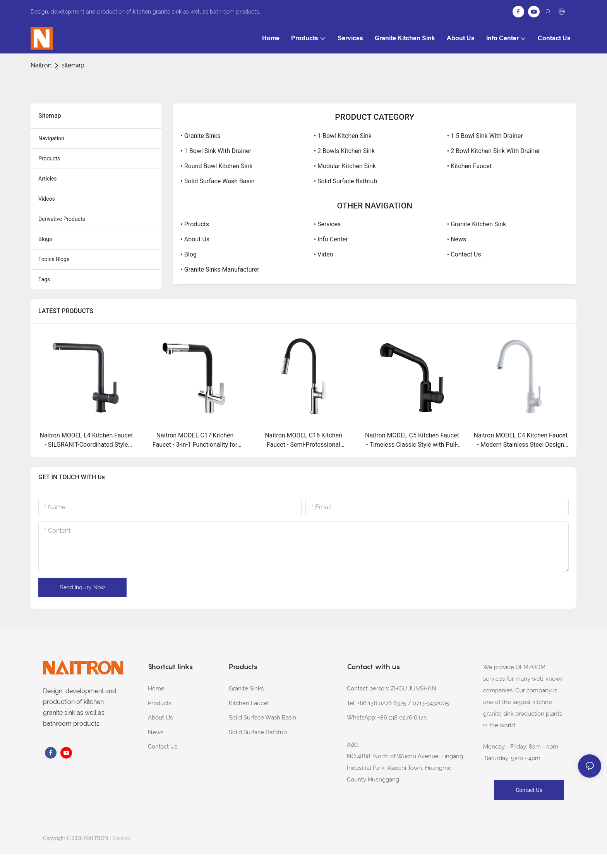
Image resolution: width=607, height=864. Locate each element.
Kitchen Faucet (249, 703)
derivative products (61, 219)
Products (159, 703)
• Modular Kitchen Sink (345, 166)
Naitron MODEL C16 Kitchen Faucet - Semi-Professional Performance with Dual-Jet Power (303, 440)
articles (47, 179)
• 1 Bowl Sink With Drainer (216, 151)
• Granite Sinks (201, 135)
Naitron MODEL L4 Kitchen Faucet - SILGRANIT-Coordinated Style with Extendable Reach (86, 440)
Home (156, 688)
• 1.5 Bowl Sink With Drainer (485, 135)
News (155, 732)
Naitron (41, 65)
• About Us (195, 239)
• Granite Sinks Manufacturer (220, 269)
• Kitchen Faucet (469, 166)
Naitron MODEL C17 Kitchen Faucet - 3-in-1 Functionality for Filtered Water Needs (195, 440)
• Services (327, 224)
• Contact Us (464, 254)
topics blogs (53, 259)
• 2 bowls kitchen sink (344, 151)
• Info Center (331, 239)
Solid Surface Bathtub (258, 732)
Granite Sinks (246, 688)
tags (44, 279)
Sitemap (121, 838)
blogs (45, 239)
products (49, 158)
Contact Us (162, 746)
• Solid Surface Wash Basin (218, 181)
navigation (51, 138)
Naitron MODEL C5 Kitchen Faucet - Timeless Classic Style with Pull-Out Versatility (412, 440)
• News (456, 239)
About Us (160, 717)
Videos (46, 199)
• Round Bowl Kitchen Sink (217, 166)
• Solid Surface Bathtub (345, 181)
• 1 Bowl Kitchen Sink (343, 135)
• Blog (189, 254)
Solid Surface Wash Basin (262, 717)
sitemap (73, 65)
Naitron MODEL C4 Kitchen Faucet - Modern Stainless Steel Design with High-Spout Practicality (521, 440)
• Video (323, 254)
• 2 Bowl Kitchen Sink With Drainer (493, 151)
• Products (195, 224)
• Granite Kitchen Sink (476, 224)
